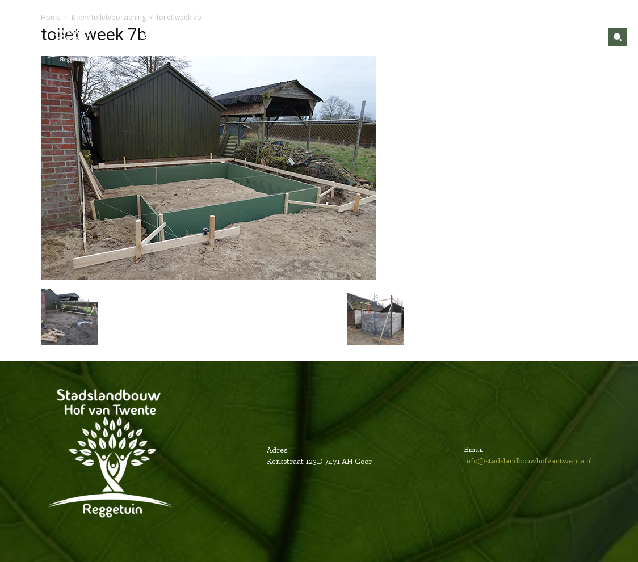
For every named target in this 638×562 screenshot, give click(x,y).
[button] (617, 37)
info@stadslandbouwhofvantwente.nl (528, 461)
